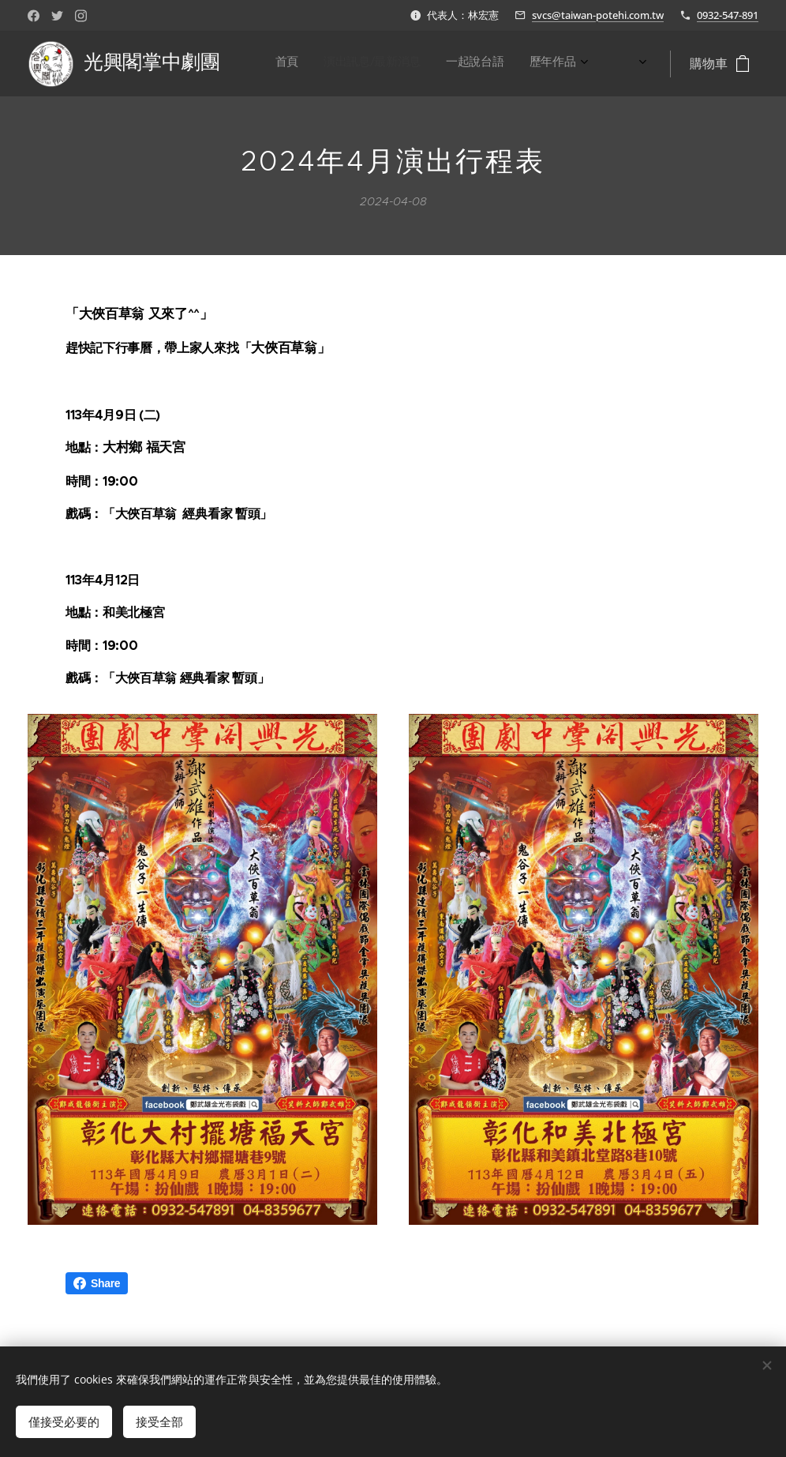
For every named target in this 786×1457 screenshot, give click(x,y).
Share (96, 1283)
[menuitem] (410, 64)
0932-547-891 (727, 15)
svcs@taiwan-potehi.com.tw (598, 15)
